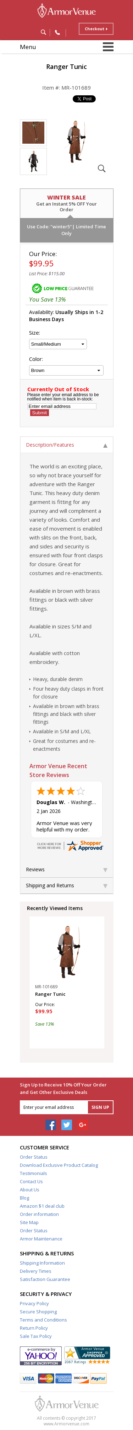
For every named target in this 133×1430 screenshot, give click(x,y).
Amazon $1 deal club (42, 1206)
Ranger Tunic (50, 994)
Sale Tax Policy (36, 1336)
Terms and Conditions (43, 1320)
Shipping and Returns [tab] (66, 885)
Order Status (34, 1157)
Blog (24, 1198)
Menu (28, 47)
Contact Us (31, 1181)
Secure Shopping (38, 1311)
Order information (39, 1214)
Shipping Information (42, 1263)
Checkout (94, 28)
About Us (29, 1189)
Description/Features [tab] (66, 444)
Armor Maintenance (41, 1238)
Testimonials (33, 1173)
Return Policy (34, 1328)
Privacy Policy (34, 1303)
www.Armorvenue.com (66, 1424)
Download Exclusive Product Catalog (59, 1165)
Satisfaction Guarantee (45, 1279)
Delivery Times (35, 1271)
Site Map (29, 1222)
